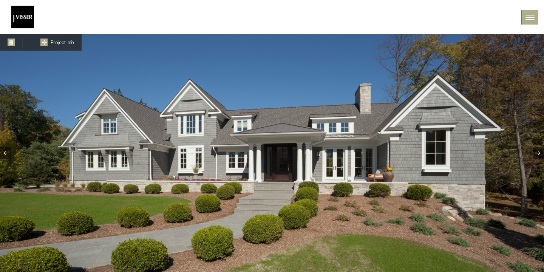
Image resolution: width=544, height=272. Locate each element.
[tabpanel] (272, 153)
